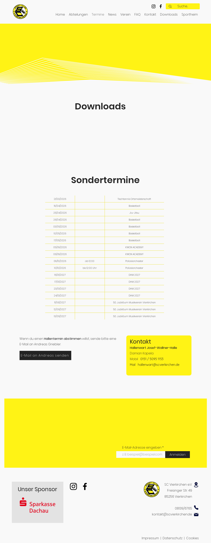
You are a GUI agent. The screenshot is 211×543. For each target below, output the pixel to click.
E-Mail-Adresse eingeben (141, 447)
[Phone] (196, 507)
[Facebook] (85, 486)
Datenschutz (172, 538)
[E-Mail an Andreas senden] (45, 355)
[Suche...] (182, 6)
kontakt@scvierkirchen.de (172, 514)
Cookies (192, 538)
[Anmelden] (177, 454)
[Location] (196, 485)
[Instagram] (153, 6)
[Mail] (196, 514)
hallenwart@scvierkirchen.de (158, 365)
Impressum (150, 538)
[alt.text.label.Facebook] (160, 6)
